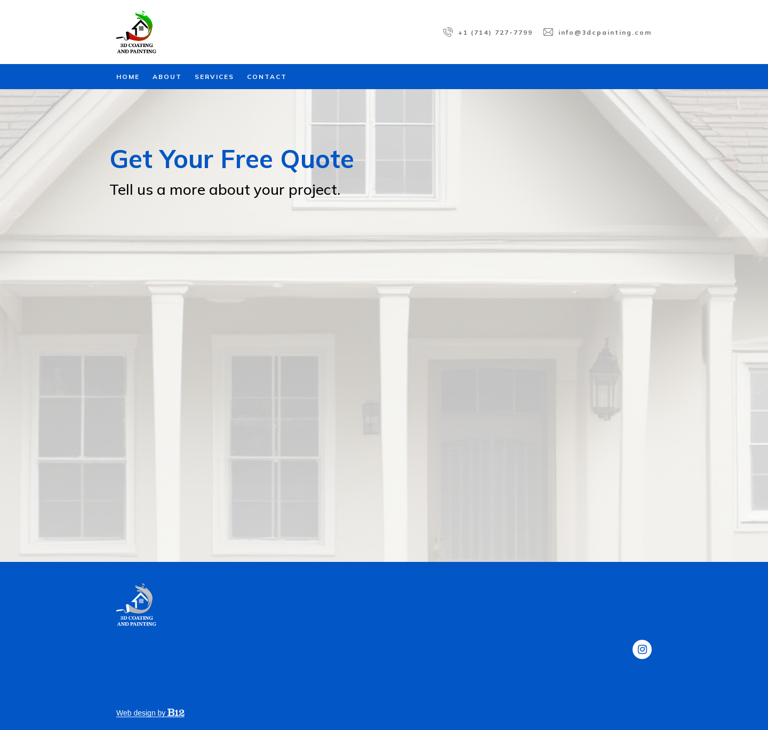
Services (214, 77)
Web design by (150, 713)
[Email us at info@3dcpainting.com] (597, 32)
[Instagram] (642, 649)
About (167, 77)
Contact (267, 77)
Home (128, 77)
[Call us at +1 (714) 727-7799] (488, 32)
